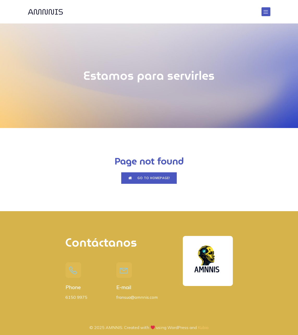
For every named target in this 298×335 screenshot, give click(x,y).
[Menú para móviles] (265, 11)
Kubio (203, 327)
